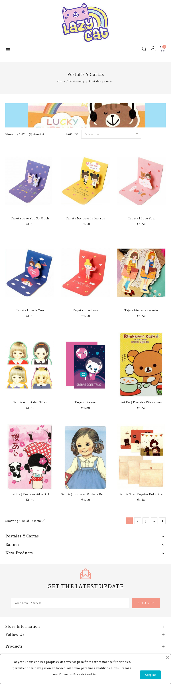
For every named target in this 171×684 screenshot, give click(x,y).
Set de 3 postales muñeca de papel (86, 494)
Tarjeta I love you (141, 218)
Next (162, 521)
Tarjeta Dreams (85, 402)
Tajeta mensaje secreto (141, 310)
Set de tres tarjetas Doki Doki (141, 494)
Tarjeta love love (85, 310)
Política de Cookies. (83, 674)
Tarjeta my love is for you (85, 218)
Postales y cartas (22, 536)
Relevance (111, 133)
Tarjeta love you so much (30, 218)
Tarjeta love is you (30, 310)
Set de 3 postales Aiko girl (30, 494)
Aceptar (150, 674)
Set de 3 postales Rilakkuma (141, 402)
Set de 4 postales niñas (30, 402)
